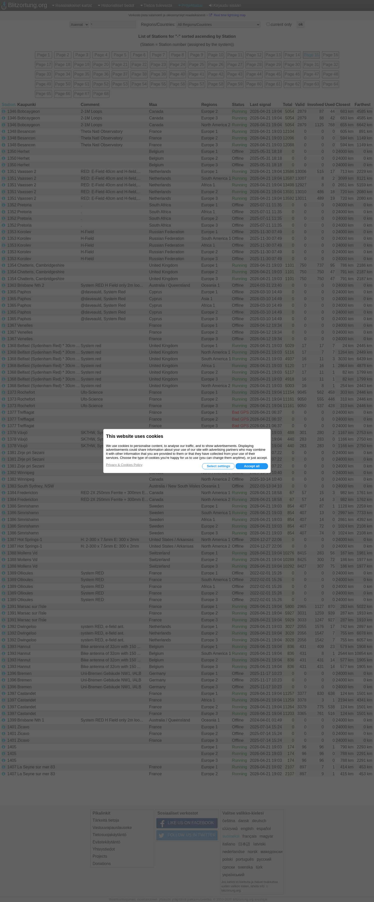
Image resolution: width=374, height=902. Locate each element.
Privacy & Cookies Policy (124, 465)
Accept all (251, 466)
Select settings (218, 466)
